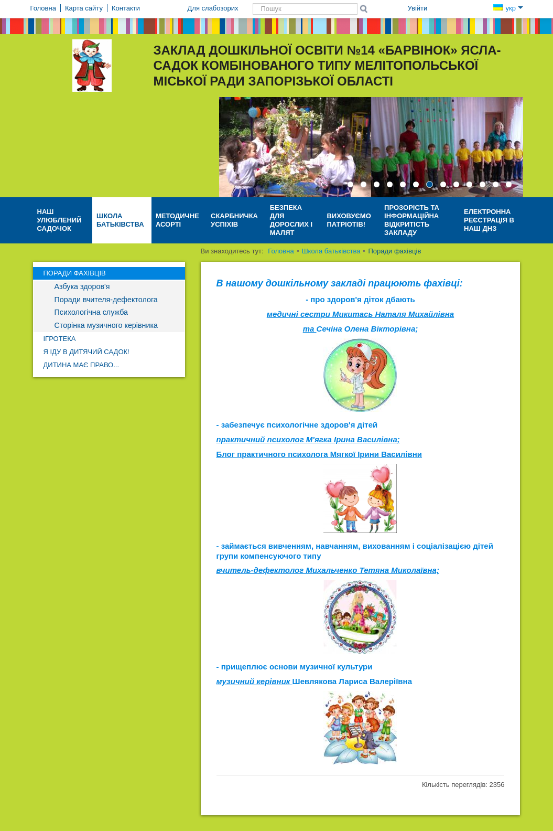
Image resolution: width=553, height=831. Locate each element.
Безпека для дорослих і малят (291, 220)
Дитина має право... (82, 365)
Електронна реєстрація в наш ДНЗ (489, 220)
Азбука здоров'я (82, 286)
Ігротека (60, 339)
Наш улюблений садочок (59, 220)
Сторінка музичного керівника (106, 325)
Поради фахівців (75, 273)
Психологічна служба (91, 312)
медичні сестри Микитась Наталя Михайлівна (360, 314)
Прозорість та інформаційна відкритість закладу (411, 220)
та (310, 328)
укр (508, 8)
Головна (281, 251)
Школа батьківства (120, 220)
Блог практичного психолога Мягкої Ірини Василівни (319, 454)
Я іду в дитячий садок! (86, 352)
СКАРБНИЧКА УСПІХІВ (234, 220)
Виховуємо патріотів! (349, 220)
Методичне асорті (177, 220)
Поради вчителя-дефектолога (106, 299)
